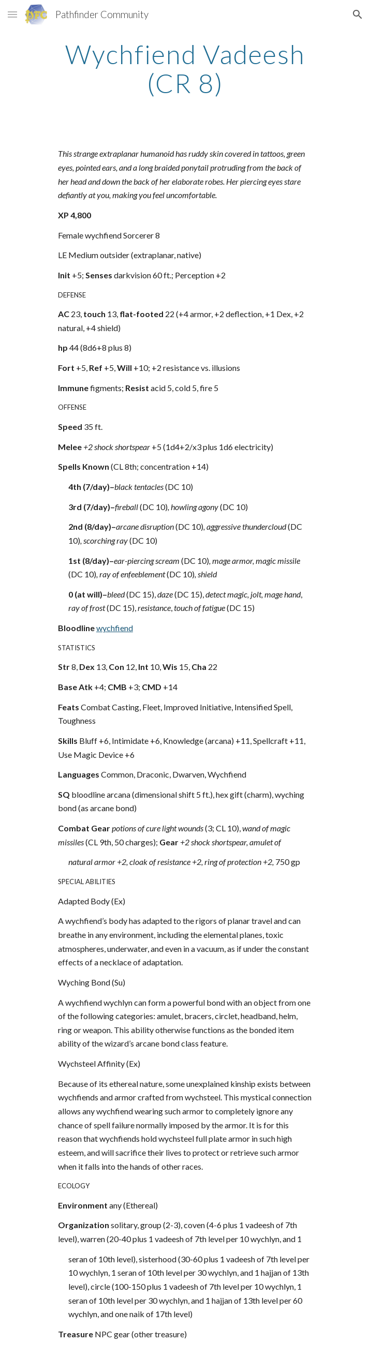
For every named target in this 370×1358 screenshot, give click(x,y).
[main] (185, 68)
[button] (12, 14)
